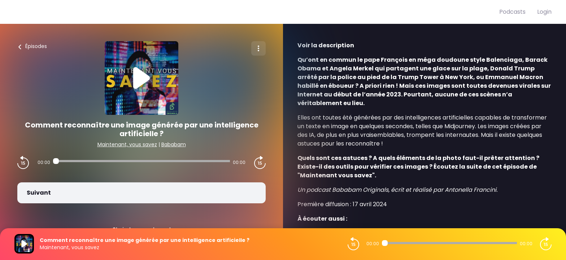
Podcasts (512, 12)
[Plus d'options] (258, 48)
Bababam (173, 144)
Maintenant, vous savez (127, 144)
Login (544, 12)
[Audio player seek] (141, 161)
